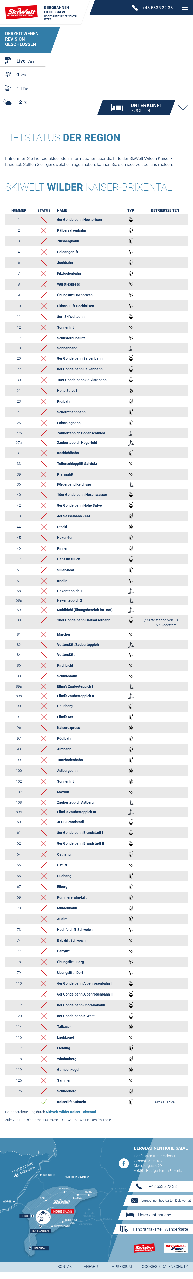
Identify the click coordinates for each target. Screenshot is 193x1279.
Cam (25, 61)
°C (22, 102)
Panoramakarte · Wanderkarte (160, 1236)
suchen (146, 115)
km (21, 75)
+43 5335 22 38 (163, 1193)
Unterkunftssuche (154, 1222)
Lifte (22, 88)
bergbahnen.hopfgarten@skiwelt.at (166, 1208)
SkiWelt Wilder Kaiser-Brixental (71, 1119)
